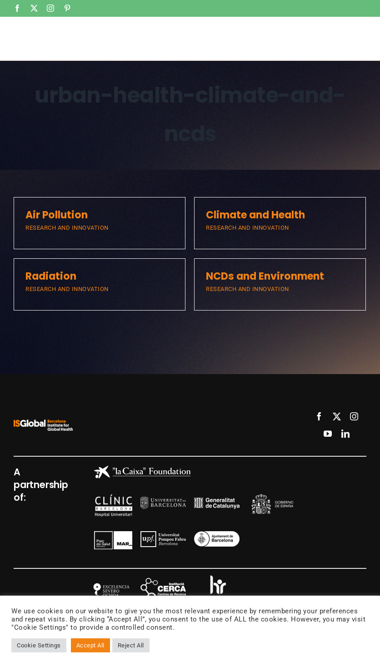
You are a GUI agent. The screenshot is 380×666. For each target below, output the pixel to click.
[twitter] (337, 416)
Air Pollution (56, 215)
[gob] (272, 497)
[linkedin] (345, 433)
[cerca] (163, 581)
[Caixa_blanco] (142, 469)
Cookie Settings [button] (39, 645)
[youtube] (328, 433)
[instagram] (354, 416)
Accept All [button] (90, 645)
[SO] (109, 579)
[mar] (113, 534)
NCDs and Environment (265, 276)
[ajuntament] (217, 534)
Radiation (50, 276)
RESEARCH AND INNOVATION (67, 227)
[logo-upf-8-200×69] (163, 534)
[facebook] (319, 416)
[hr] (217, 576)
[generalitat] (217, 501)
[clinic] (113, 497)
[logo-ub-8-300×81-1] (163, 500)
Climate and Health (255, 215)
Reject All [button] (131, 645)
